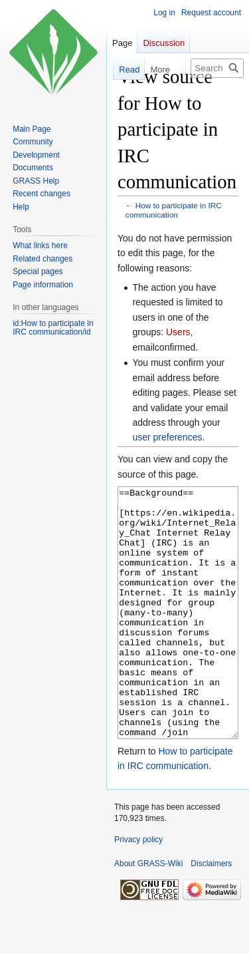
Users (178, 332)
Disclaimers (211, 913)
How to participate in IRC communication (173, 210)
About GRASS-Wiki (148, 913)
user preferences (167, 437)
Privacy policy (138, 889)
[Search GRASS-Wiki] (217, 68)
